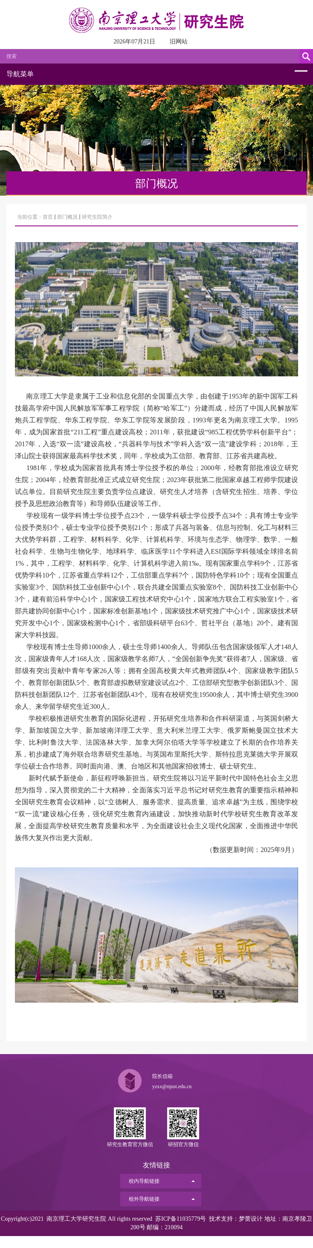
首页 (48, 217)
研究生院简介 (97, 217)
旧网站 (179, 41)
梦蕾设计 (251, 1219)
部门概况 (67, 217)
